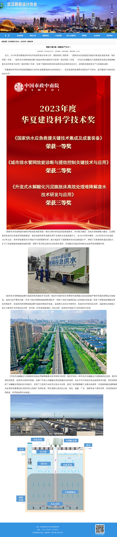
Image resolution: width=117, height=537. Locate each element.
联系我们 (110, 35)
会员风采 (97, 35)
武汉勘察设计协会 (13, 41)
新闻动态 (46, 35)
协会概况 (20, 35)
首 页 (7, 35)
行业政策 (58, 35)
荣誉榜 (84, 35)
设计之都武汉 (71, 35)
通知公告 (33, 35)
